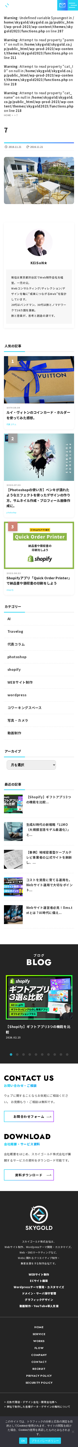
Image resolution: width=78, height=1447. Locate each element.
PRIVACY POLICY (39, 1376)
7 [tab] (48, 1055)
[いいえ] (73, 1432)
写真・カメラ (17, 720)
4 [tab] (30, 1055)
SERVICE (39, 1334)
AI (9, 618)
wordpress (17, 694)
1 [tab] (11, 1055)
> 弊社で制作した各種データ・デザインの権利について (37, 1406)
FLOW (39, 1348)
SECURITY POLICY (39, 1383)
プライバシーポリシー (45, 1440)
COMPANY (39, 1355)
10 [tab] (67, 1055)
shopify (14, 669)
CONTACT (39, 1362)
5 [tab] (36, 1055)
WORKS (39, 1341)
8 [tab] (55, 1055)
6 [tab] (42, 1055)
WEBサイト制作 (20, 682)
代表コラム (16, 644)
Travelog (15, 631)
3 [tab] (23, 1055)
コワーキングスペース (24, 707)
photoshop (17, 656)
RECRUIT (39, 1369)
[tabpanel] (39, 1012)
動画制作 (14, 732)
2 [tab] (17, 1055)
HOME (39, 1327)
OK (23, 1440)
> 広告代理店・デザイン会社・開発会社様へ (30, 1402)
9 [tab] (61, 1055)
